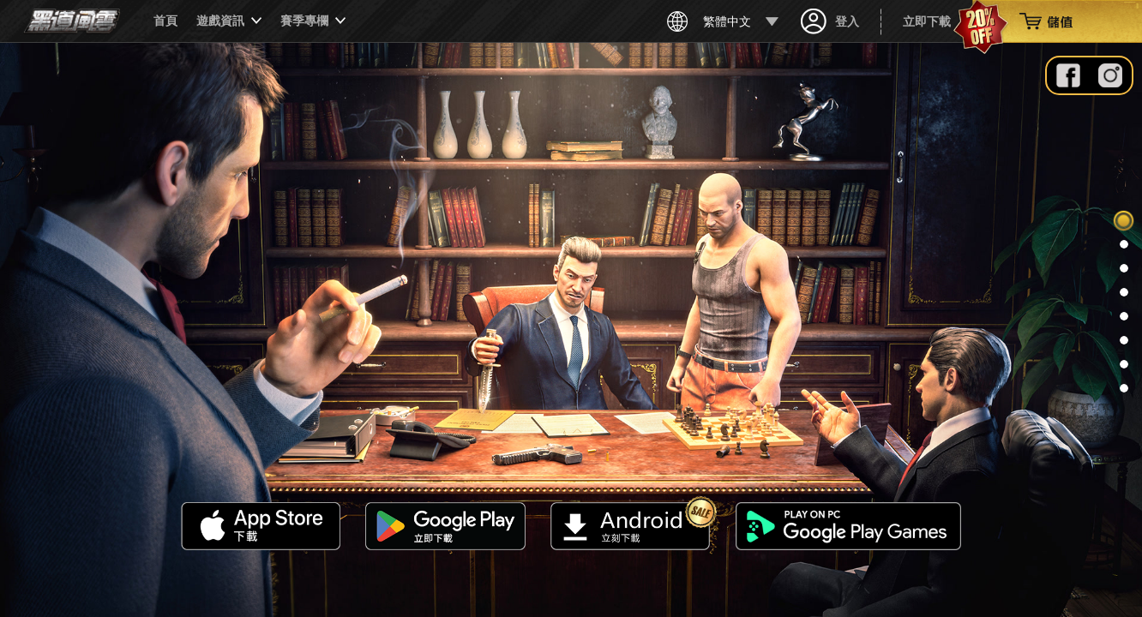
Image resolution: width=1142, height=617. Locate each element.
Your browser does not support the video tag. (571, 330)
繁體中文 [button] (722, 21)
